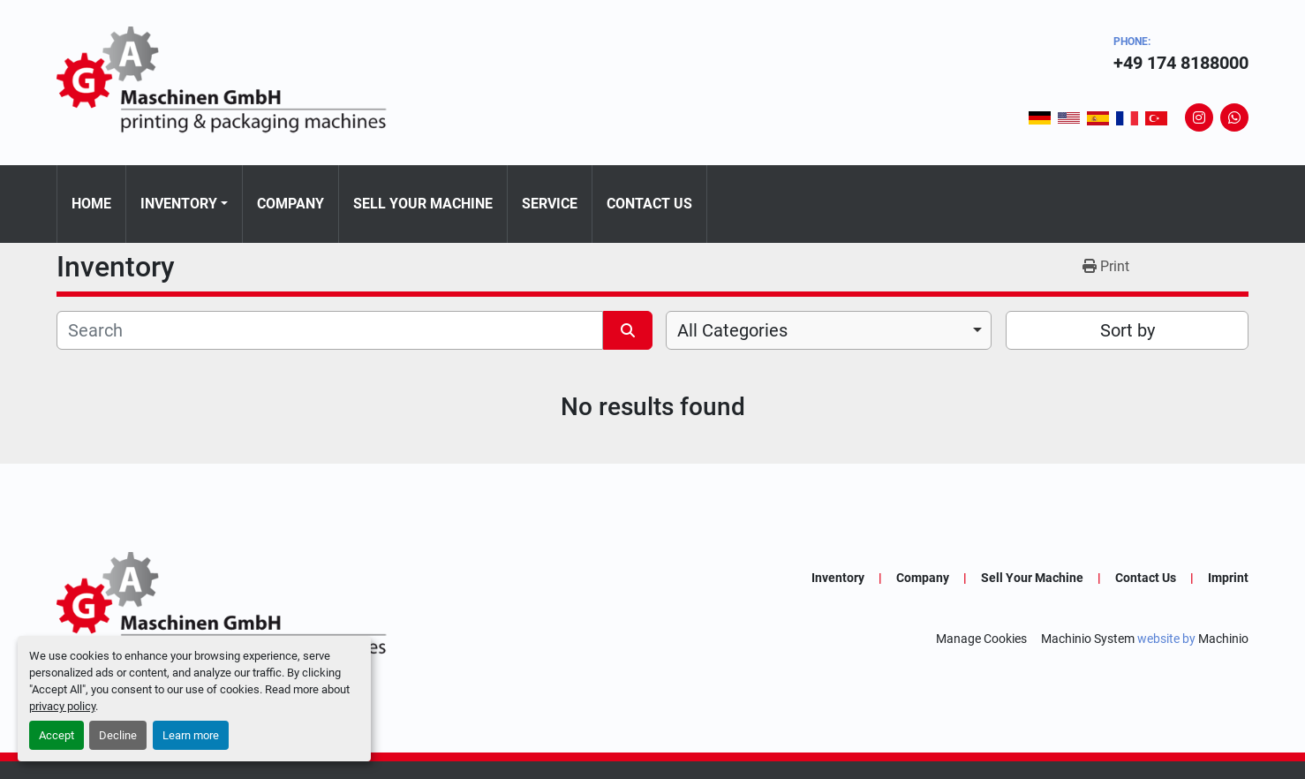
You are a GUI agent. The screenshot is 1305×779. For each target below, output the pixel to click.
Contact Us (649, 203)
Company (290, 203)
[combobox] (829, 330)
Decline (118, 735)
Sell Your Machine (423, 203)
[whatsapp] (1234, 117)
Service (549, 203)
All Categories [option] (732, 330)
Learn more (190, 735)
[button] (184, 204)
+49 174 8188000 (1180, 62)
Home (91, 203)
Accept (56, 735)
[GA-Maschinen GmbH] (233, 607)
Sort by (1127, 330)
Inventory (178, 203)
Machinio (1223, 639)
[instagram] (1199, 117)
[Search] (330, 330)
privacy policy (62, 706)
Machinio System (1088, 639)
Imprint (1228, 578)
